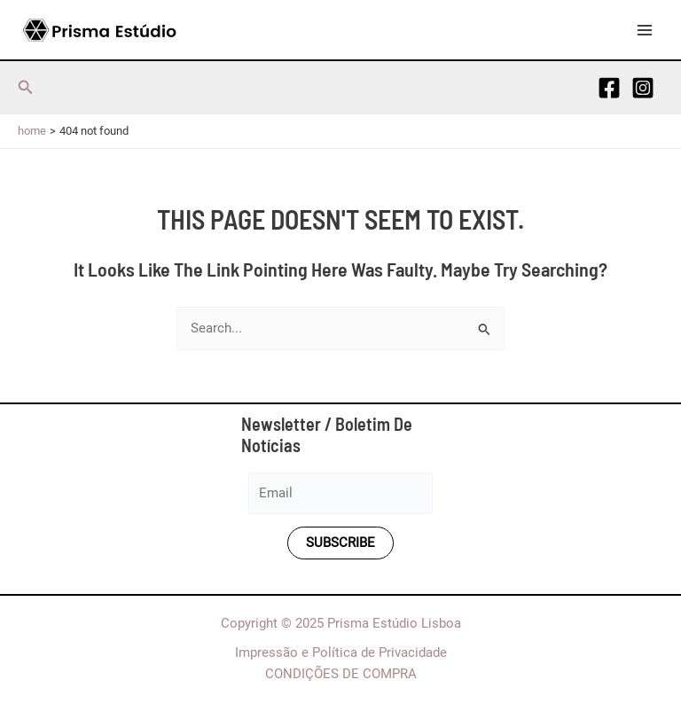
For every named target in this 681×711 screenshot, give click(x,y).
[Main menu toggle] (644, 30)
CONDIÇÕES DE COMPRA (341, 674)
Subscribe (340, 543)
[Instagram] (642, 87)
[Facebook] (609, 87)
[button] (26, 87)
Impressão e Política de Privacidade (341, 652)
